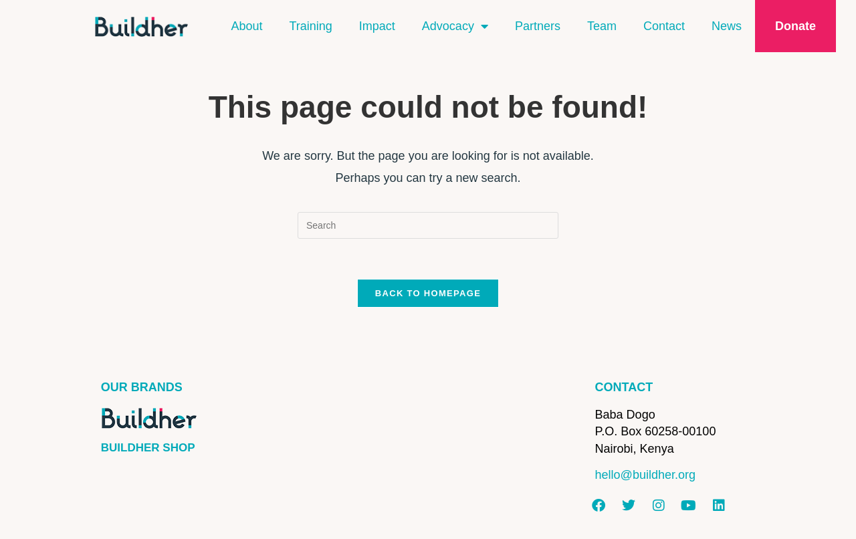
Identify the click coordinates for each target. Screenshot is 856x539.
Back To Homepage (428, 293)
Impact (377, 26)
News (727, 26)
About (246, 26)
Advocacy (455, 26)
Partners (537, 26)
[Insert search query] (428, 225)
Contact (664, 26)
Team (602, 26)
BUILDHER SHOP (148, 447)
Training (310, 26)
